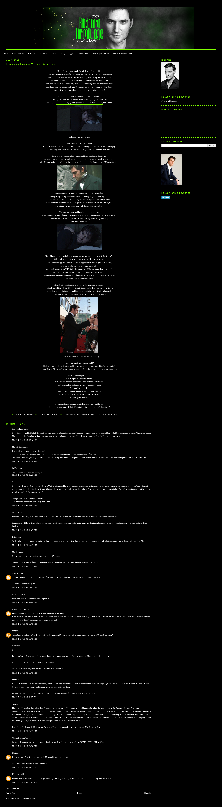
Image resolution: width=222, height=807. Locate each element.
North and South (111, 414)
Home (5, 53)
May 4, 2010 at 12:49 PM (25, 440)
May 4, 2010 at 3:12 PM (24, 588)
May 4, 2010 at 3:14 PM (24, 603)
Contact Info (83, 53)
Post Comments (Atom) (26, 799)
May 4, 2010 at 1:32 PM (24, 506)
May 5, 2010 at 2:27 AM (24, 697)
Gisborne (71, 414)
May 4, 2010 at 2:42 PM (24, 566)
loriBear (15, 468)
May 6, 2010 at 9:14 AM (24, 782)
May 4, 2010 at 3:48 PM (24, 624)
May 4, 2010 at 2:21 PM (24, 545)
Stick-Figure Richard (100, 53)
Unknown (16, 774)
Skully (14, 680)
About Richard (18, 53)
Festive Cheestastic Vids (123, 53)
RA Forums (44, 53)
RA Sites (31, 53)
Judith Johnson (18, 429)
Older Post (148, 793)
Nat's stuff (96, 414)
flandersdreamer (18, 609)
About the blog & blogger (63, 53)
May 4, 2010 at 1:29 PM (24, 461)
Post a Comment (12, 789)
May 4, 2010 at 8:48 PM (24, 673)
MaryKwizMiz (18, 447)
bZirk (14, 646)
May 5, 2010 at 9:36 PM (24, 746)
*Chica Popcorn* (19, 738)
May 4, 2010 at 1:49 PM (24, 530)
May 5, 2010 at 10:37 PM (25, 767)
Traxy (14, 704)
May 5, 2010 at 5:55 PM (24, 731)
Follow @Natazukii (169, 101)
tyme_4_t (16, 573)
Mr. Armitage (83, 414)
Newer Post (10, 793)
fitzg (14, 631)
